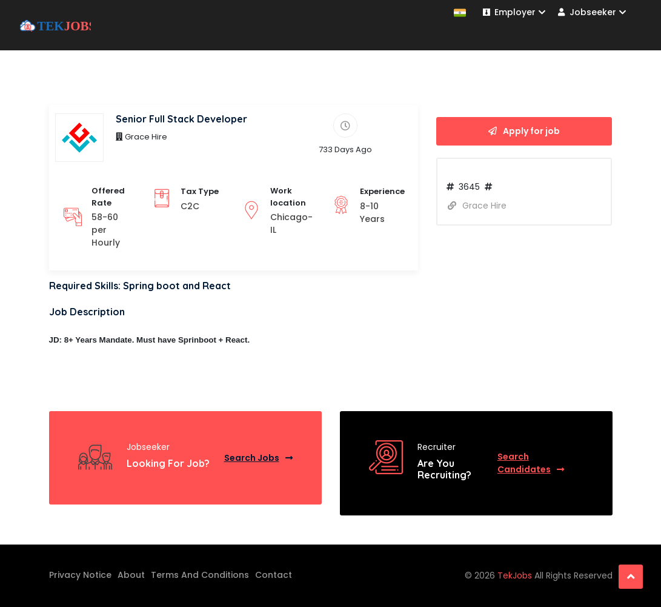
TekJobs (515, 575)
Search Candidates (530, 463)
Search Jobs (258, 458)
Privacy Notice (80, 575)
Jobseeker (592, 12)
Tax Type (200, 191)
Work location (288, 197)
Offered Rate (108, 197)
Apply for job (524, 131)
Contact (273, 575)
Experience (382, 191)
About (131, 575)
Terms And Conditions (200, 575)
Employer (514, 12)
